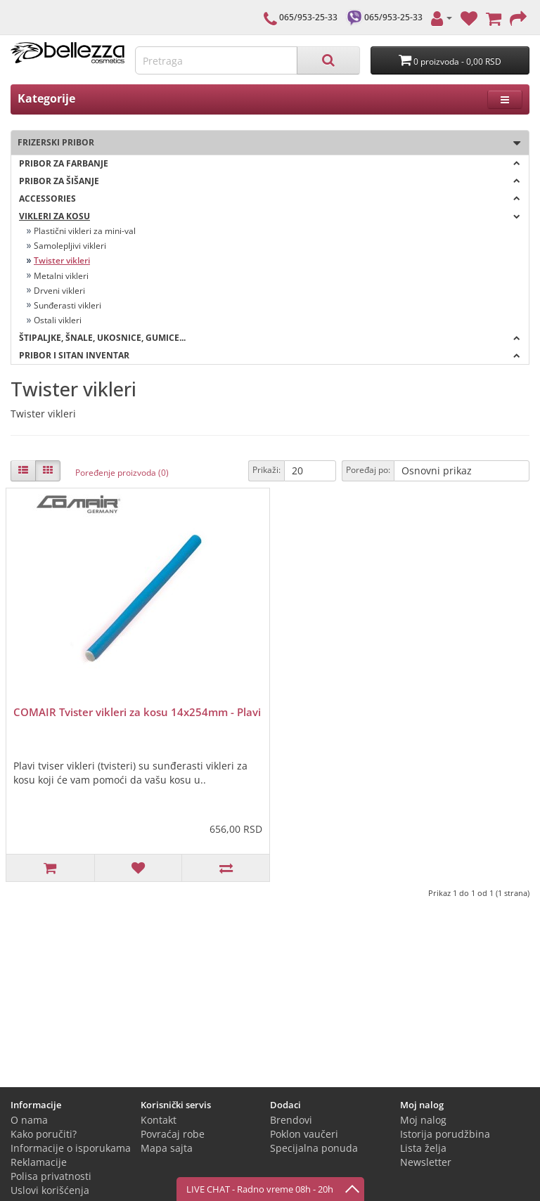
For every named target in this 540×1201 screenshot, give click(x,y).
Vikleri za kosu (269, 216)
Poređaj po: (368, 470)
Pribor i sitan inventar (269, 355)
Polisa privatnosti (51, 1176)
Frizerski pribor (265, 143)
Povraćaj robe (173, 1134)
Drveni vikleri (59, 291)
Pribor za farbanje (269, 163)
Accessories (269, 199)
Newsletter (425, 1162)
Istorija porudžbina (445, 1134)
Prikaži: (266, 470)
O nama (29, 1120)
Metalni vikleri (61, 276)
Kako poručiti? (44, 1134)
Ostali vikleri (58, 320)
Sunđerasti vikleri (67, 305)
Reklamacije (39, 1162)
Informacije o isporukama (71, 1148)
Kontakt (158, 1120)
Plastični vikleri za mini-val (85, 231)
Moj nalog (423, 1120)
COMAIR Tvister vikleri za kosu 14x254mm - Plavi (137, 712)
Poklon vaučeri (304, 1134)
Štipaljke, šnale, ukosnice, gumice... (269, 338)
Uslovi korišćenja (50, 1190)
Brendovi (291, 1120)
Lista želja (423, 1148)
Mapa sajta (167, 1148)
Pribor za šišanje (269, 181)
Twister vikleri (62, 260)
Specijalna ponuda (314, 1148)
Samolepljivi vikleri (70, 246)
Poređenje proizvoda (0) (122, 473)
